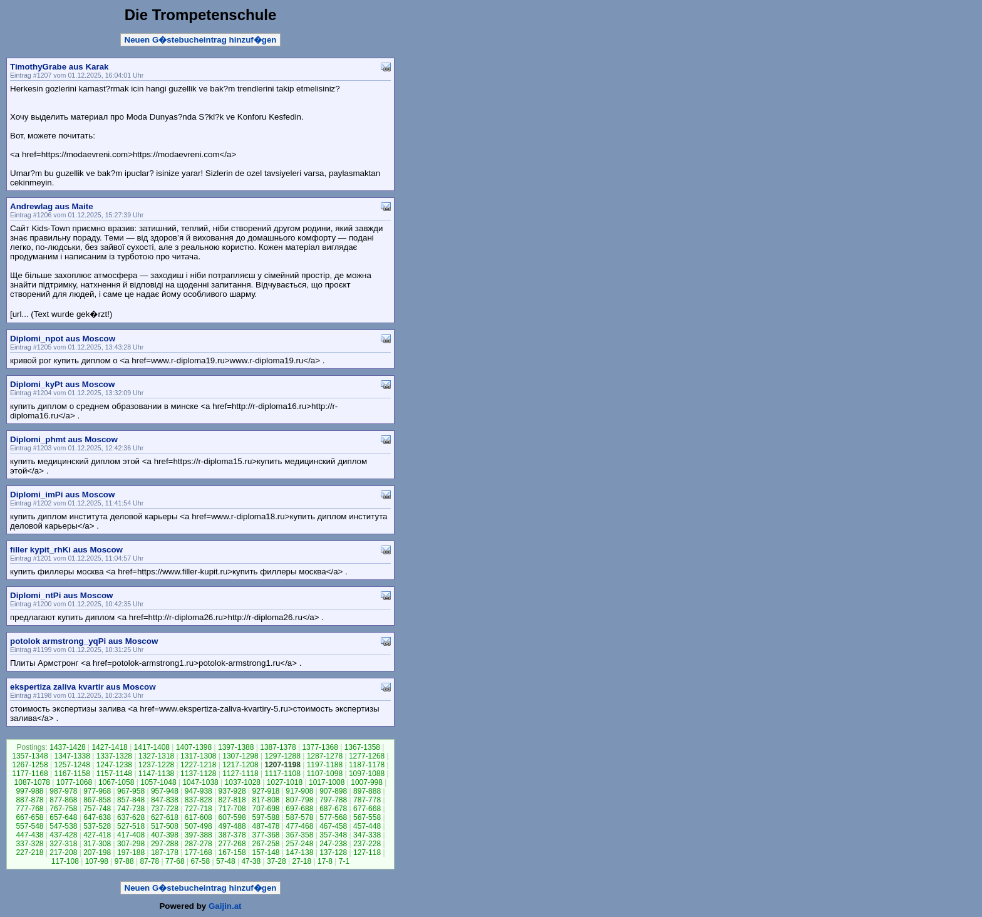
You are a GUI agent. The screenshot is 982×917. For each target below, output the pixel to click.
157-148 (265, 852)
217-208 (63, 852)
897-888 (367, 791)
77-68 (175, 861)
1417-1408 (152, 747)
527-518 (131, 826)
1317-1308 (198, 756)
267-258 (265, 843)
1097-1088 (367, 773)
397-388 (198, 835)
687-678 (333, 808)
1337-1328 (114, 756)
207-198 (97, 852)
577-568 (333, 817)
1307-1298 (240, 756)
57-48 (225, 861)
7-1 (344, 861)
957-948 (164, 791)
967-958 (131, 791)
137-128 (333, 852)
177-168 (198, 852)
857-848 (131, 799)
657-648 (63, 817)
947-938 (198, 791)
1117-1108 (282, 773)
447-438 (29, 835)
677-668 (367, 808)
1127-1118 (240, 773)
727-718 (198, 808)
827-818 (232, 799)
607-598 (232, 817)
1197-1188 (325, 764)
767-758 (63, 808)
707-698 (265, 808)
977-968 (97, 791)
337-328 (29, 843)
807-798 (299, 799)
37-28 (276, 861)
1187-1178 (367, 764)
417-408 (131, 835)
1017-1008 (326, 782)
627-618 (164, 817)
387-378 (232, 835)
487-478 (265, 826)
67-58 (200, 861)
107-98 (96, 861)
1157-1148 (114, 773)
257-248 (299, 843)
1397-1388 (236, 747)
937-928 (232, 791)
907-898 (333, 791)
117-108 (65, 861)
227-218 (29, 852)
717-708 (232, 808)
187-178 (164, 852)
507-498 (198, 826)
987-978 (63, 791)
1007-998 (367, 782)
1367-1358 (362, 747)
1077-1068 (74, 782)
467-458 (333, 826)
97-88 (124, 861)
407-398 (164, 835)
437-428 (63, 835)
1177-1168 (30, 773)
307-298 (131, 843)
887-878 (29, 799)
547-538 (63, 826)
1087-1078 (32, 782)
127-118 (367, 852)
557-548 (29, 826)
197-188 (131, 852)
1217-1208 (240, 764)
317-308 (97, 843)
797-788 (333, 799)
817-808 (265, 799)
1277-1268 (367, 756)
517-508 (164, 826)
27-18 (301, 861)
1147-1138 (156, 773)
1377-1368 (320, 747)
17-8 (325, 861)
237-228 (367, 843)
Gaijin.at (225, 906)
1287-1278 (325, 756)
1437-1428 (67, 747)
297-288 (164, 843)
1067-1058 (116, 782)
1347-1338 (72, 756)
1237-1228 (156, 764)
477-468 (299, 826)
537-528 (97, 826)
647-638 (97, 817)
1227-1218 (198, 764)
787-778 (367, 799)
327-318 (63, 843)
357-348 (333, 835)
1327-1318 (156, 756)
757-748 (97, 808)
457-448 (367, 826)
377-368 (265, 835)
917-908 (299, 791)
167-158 (232, 852)
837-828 (198, 799)
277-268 (232, 843)
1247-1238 (114, 764)
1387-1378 (278, 747)
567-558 (367, 817)
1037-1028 (243, 782)
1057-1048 (158, 782)
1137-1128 (198, 773)
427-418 (97, 835)
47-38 (251, 861)
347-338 (367, 835)
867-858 (97, 799)
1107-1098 (325, 773)
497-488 (232, 826)
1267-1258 (30, 764)
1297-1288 (282, 756)
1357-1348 (30, 756)
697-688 (299, 808)
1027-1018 (284, 782)
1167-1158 (72, 773)
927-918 (265, 791)
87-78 (149, 861)
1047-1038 (200, 782)
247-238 (333, 843)
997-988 (29, 791)
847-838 (164, 799)
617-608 (198, 817)
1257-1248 (72, 764)
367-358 (299, 835)
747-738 (131, 808)
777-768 (29, 808)
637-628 (131, 817)
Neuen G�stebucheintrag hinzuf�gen (201, 39)
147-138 (299, 852)
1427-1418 (109, 747)
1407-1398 (194, 747)
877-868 (63, 799)
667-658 (29, 817)
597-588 (265, 817)
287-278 (198, 843)
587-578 (299, 817)
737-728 (164, 808)
